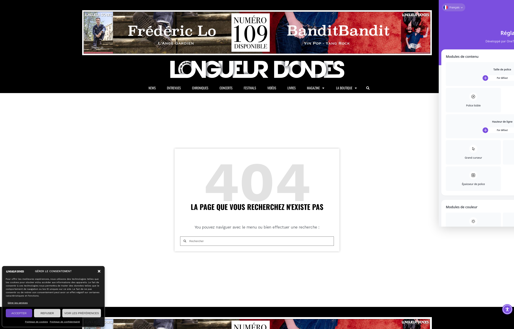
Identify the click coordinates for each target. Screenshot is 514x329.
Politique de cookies (36, 321)
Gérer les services (18, 303)
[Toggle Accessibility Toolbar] (507, 309)
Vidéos (271, 88)
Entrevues (174, 88)
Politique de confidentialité (65, 321)
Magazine (316, 88)
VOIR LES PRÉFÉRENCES (81, 313)
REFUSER (47, 313)
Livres (291, 88)
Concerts (226, 88)
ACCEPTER (19, 313)
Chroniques (200, 88)
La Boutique (346, 88)
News (152, 88)
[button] (99, 271)
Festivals (250, 88)
